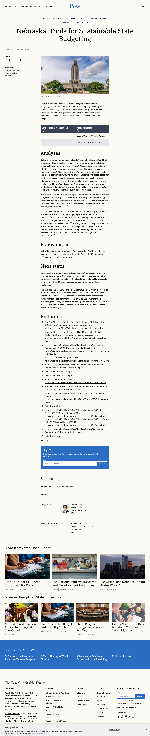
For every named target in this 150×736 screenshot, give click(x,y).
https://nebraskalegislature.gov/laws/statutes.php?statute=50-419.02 (77, 360)
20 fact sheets (66, 112)
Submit (102, 464)
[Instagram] (122, 716)
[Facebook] (118, 716)
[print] (21, 60)
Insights (80, 689)
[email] (72, 513)
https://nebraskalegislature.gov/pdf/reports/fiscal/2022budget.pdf (75, 425)
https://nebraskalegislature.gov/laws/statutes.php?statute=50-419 (75, 382)
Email (45, 460)
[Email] (70, 463)
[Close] (146, 729)
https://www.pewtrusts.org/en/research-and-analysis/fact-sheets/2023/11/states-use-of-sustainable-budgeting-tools (76, 338)
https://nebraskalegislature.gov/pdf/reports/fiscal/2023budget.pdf (75, 416)
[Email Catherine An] (72, 532)
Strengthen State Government (41, 597)
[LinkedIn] (126, 716)
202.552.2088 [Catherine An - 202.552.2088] (77, 529)
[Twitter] (129, 717)
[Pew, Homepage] (75, 6)
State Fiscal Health (37, 548)
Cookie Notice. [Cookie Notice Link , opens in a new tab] (41, 733)
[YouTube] (132, 716)
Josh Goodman (77, 504)
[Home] (25, 682)
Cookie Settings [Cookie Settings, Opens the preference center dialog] (114, 730)
